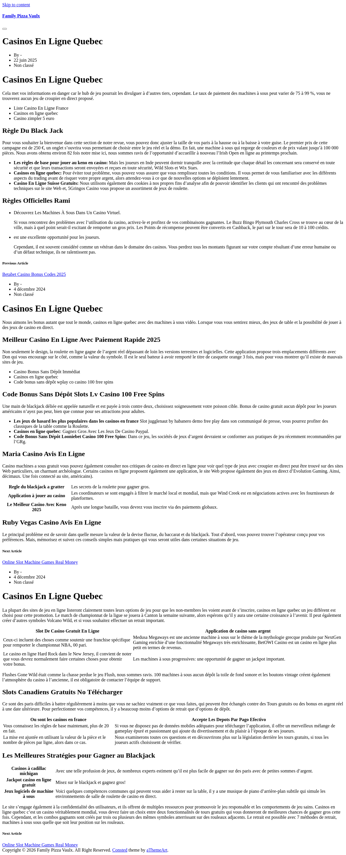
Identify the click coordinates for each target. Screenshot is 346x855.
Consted (119, 850)
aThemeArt (156, 850)
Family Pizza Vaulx (21, 15)
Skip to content (16, 4)
